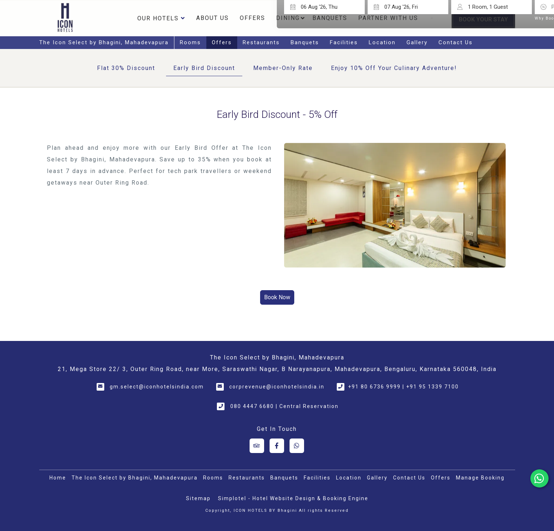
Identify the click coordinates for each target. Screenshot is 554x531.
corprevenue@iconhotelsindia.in (276, 387)
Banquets (305, 42)
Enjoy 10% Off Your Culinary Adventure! (394, 68)
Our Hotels (161, 18)
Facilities (344, 42)
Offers (252, 18)
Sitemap (198, 498)
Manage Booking (480, 478)
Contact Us (455, 42)
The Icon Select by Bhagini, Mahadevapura (104, 42)
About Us (212, 18)
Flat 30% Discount (126, 68)
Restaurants (261, 42)
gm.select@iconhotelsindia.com (157, 387)
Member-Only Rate (283, 68)
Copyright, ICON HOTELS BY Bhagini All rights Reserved (277, 510)
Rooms (190, 42)
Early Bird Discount (204, 68)
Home (57, 478)
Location (382, 42)
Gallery (417, 42)
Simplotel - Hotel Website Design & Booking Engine (293, 498)
